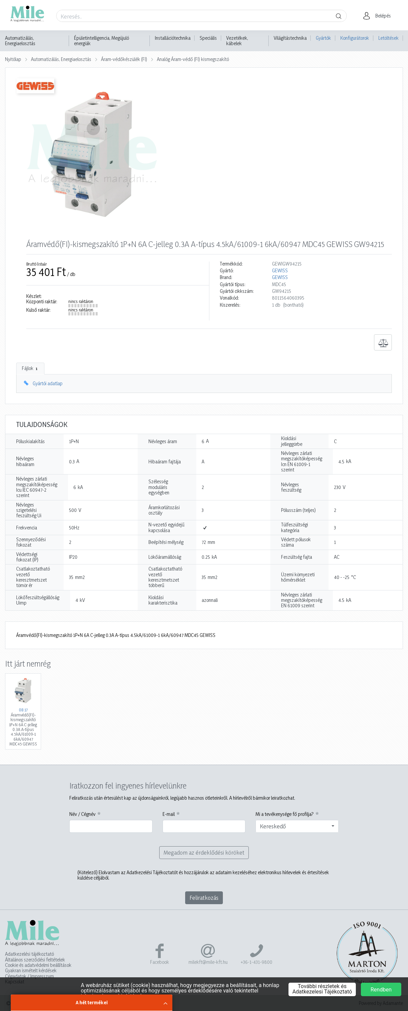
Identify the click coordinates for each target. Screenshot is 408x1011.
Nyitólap (13, 59)
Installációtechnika (173, 38)
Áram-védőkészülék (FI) (124, 59)
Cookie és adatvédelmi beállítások (38, 965)
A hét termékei (92, 1002)
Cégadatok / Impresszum (29, 976)
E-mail (169, 814)
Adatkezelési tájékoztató (29, 954)
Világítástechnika (290, 38)
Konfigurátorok (354, 38)
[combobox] (297, 826)
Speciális (208, 38)
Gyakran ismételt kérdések (31, 970)
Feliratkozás (204, 897)
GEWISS (280, 270)
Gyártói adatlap (48, 383)
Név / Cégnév (82, 814)
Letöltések (388, 38)
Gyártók (323, 38)
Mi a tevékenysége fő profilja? (285, 814)
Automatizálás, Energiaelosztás (20, 40)
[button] (379, 15)
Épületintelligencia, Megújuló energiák (101, 40)
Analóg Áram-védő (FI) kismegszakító (193, 59)
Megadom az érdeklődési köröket (204, 852)
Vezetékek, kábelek (237, 40)
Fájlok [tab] (30, 368)
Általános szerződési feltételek (35, 959)
